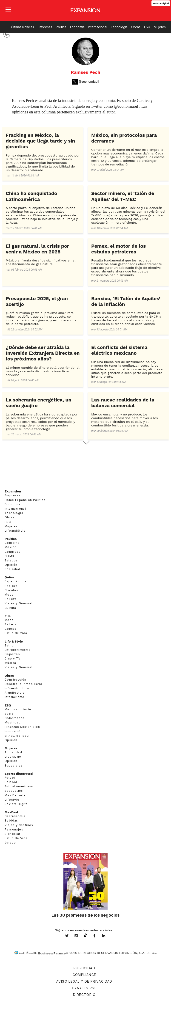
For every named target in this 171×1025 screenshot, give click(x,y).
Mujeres (160, 27)
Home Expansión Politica (25, 500)
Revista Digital (160, 3)
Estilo (9, 645)
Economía (77, 27)
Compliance (84, 975)
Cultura (10, 608)
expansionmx (70, 936)
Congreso (13, 551)
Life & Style (14, 641)
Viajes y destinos (19, 825)
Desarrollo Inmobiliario (23, 684)
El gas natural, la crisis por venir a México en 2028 (37, 249)
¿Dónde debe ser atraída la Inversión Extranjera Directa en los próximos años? (43, 353)
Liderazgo (13, 756)
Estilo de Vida (16, 838)
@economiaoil (89, 81)
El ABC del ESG (17, 735)
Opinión (11, 564)
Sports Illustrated (19, 773)
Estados (11, 560)
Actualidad (13, 752)
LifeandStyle (15, 530)
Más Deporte (15, 795)
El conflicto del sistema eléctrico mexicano (119, 350)
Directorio (84, 995)
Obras (135, 27)
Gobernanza (14, 718)
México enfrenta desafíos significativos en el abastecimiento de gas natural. (40, 262)
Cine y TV (13, 658)
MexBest (11, 812)
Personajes (14, 829)
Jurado (10, 842)
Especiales (14, 765)
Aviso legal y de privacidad (84, 981)
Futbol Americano (19, 786)
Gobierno (12, 542)
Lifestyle (12, 799)
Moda (9, 594)
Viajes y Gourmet (19, 603)
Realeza (11, 586)
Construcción (15, 679)
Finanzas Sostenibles (22, 726)
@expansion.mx (85, 935)
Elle (8, 616)
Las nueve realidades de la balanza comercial (122, 402)
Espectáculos (16, 581)
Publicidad (84, 968)
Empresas (45, 27)
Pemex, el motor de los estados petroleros (118, 249)
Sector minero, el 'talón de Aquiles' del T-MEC (122, 196)
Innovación (14, 731)
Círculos (11, 590)
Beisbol (11, 782)
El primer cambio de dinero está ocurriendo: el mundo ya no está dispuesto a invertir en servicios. (42, 371)
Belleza (11, 599)
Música (10, 663)
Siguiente (85, 443)
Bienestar (12, 833)
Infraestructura (17, 688)
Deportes (12, 654)
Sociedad (12, 569)
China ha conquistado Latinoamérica (31, 196)
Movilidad (13, 722)
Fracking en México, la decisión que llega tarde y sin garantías (40, 140)
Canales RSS (84, 988)
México (11, 547)
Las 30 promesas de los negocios (85, 915)
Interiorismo (15, 697)
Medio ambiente (18, 709)
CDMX (9, 556)
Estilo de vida (16, 633)
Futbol (10, 777)
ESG (147, 27)
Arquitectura (15, 692)
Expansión (13, 491)
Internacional (97, 27)
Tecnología (119, 27)
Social (10, 713)
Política (61, 27)
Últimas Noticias (22, 27)
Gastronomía (15, 816)
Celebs (10, 628)
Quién (9, 577)
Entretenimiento (18, 649)
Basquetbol (14, 790)
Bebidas (11, 820)
